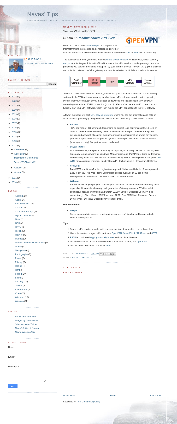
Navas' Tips (42, 14)
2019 (14, 114)
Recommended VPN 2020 (96, 38)
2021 (14, 105)
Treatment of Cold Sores (26, 157)
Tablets (18, 285)
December (19, 149)
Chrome (19, 207)
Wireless (19, 301)
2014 (14, 136)
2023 (14, 96)
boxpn (73, 210)
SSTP (154, 233)
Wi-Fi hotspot (93, 45)
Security (87, 257)
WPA (136, 52)
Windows (19, 297)
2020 (14, 110)
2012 (14, 145)
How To (18, 234)
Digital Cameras (23, 215)
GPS (17, 223)
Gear (17, 219)
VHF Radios (21, 289)
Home (113, 395)
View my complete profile (39, 64)
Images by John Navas (26, 320)
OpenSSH (128, 233)
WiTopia (74, 181)
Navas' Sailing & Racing (27, 328)
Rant (17, 270)
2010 (14, 182)
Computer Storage (24, 211)
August (18, 172)
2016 (14, 127)
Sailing (18, 274)
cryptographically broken (102, 237)
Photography (21, 254)
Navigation (20, 250)
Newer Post (69, 395)
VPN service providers (102, 115)
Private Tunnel (77, 146)
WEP (127, 52)
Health (18, 231)
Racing (18, 266)
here (108, 245)
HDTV (18, 227)
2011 (14, 177)
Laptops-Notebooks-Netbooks (30, 242)
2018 (14, 118)
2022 (14, 101)
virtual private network (117, 59)
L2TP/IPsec (140, 233)
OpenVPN (117, 233)
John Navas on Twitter (26, 324)
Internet (19, 238)
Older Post (155, 395)
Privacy (76, 257)
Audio (18, 200)
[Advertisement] (89, 370)
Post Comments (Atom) (88, 401)
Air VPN (74, 124)
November (19, 154)
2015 (14, 132)
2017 (14, 123)
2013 (14, 141)
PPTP (73, 237)
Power (18, 258)
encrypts (67, 63)
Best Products (22, 203)
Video (18, 293)
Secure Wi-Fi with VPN (25, 162)
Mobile (18, 246)
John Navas (34, 59)
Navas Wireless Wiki (25, 332)
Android (19, 196)
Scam (18, 277)
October (18, 167)
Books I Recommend (25, 316)
